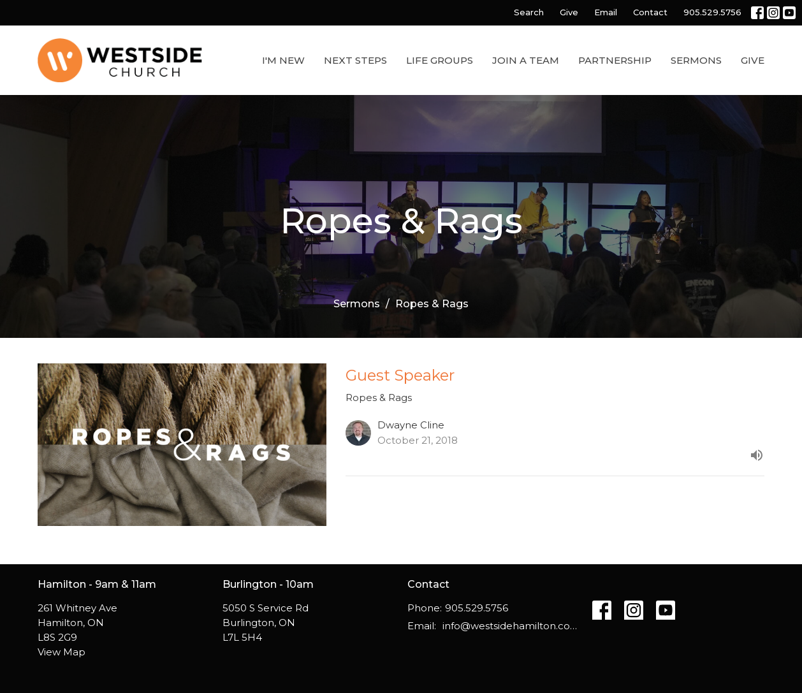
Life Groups (439, 60)
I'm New (283, 60)
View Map (61, 652)
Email (605, 12)
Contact (650, 12)
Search (529, 12)
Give (569, 12)
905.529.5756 (712, 12)
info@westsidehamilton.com (511, 626)
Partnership (615, 60)
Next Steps (355, 60)
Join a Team (525, 60)
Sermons (696, 60)
